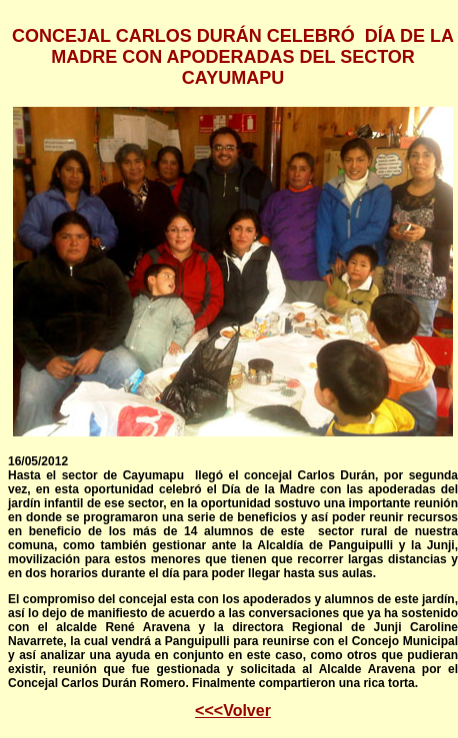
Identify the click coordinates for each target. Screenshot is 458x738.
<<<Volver (233, 710)
